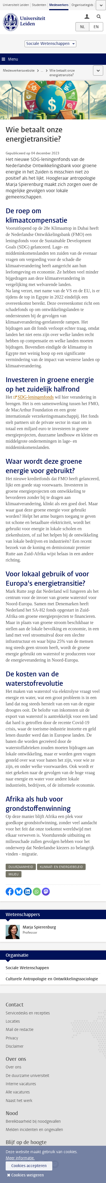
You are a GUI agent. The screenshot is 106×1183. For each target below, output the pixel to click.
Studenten (39, 5)
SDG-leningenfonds (36, 397)
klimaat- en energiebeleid (61, 867)
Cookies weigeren (27, 1175)
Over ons (13, 1067)
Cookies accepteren (29, 1166)
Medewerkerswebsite (18, 70)
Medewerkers (58, 5)
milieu (13, 874)
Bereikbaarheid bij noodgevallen (33, 1121)
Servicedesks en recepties (28, 1013)
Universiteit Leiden (16, 5)
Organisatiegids (82, 5)
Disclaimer (14, 1046)
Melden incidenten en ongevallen (34, 1129)
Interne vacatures (21, 1084)
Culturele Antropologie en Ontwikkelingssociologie (52, 979)
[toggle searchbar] (98, 16)
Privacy (12, 1038)
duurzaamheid (20, 867)
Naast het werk (19, 1100)
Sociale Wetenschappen (27, 968)
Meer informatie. (20, 1158)
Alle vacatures (18, 1092)
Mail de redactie (19, 1029)
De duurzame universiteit (27, 1075)
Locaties (13, 1021)
